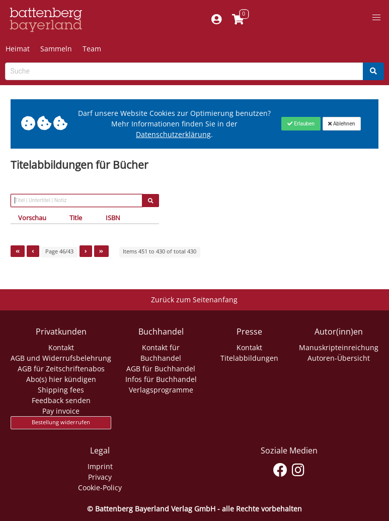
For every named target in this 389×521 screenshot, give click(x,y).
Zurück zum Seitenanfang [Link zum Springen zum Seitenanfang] (194, 299)
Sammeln (56, 48)
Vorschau (32, 217)
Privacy (100, 477)
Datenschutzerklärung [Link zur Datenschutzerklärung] (173, 134)
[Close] (300, 123)
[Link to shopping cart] (237, 20)
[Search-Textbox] (184, 71)
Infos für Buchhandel (161, 379)
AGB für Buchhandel (160, 368)
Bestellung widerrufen (61, 422)
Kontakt (61, 347)
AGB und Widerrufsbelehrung (61, 358)
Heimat (18, 48)
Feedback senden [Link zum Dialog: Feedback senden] (61, 400)
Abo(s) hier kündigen (61, 379)
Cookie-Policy (100, 487)
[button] (376, 17)
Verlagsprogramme (161, 390)
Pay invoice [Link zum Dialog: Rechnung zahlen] (61, 411)
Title (75, 217)
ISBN (113, 217)
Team (92, 48)
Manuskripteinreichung (338, 347)
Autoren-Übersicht (338, 358)
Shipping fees (61, 390)
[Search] (373, 71)
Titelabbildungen (249, 358)
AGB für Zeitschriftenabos (61, 368)
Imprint (100, 466)
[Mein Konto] (216, 20)
